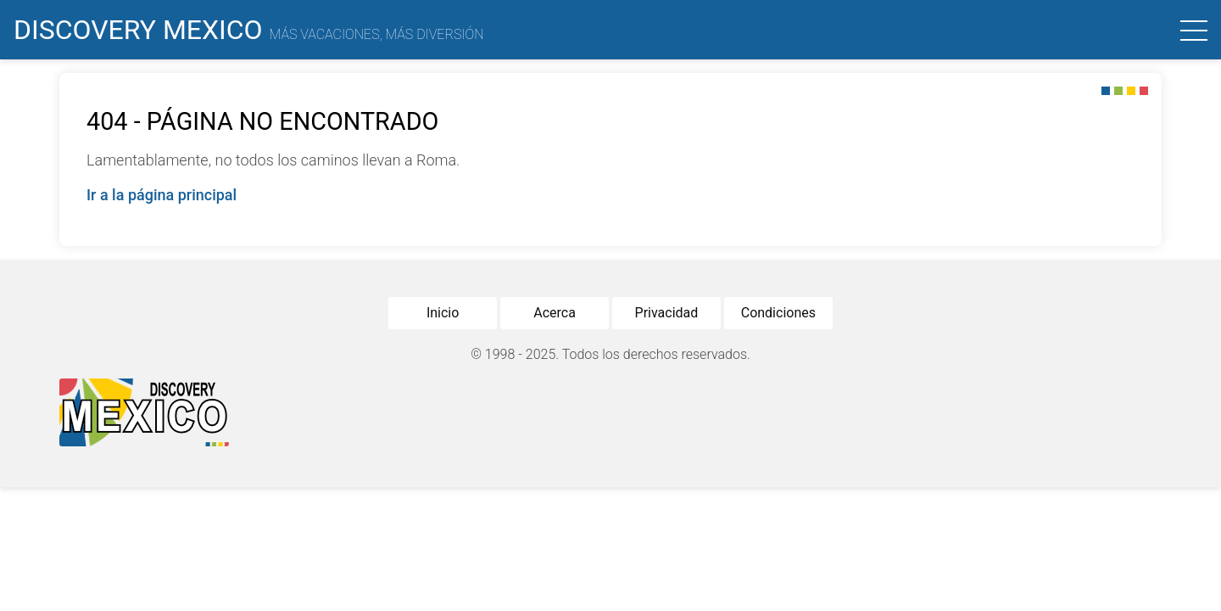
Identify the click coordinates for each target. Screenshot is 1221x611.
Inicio (443, 313)
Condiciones (778, 313)
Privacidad (667, 313)
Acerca (554, 313)
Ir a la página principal (161, 195)
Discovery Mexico (249, 30)
